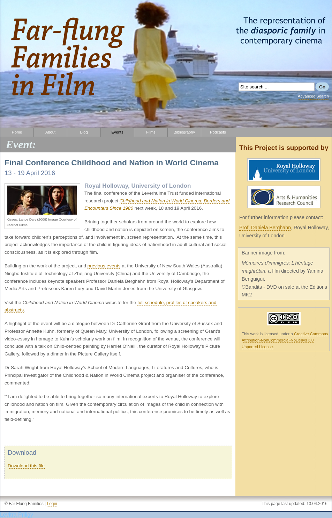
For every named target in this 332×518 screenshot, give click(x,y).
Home (17, 132)
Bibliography (184, 132)
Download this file (26, 465)
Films (150, 132)
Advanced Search (313, 96)
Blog (84, 132)
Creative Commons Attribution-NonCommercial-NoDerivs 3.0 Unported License (285, 340)
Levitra (8, 515)
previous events (104, 265)
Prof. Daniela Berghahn (265, 227)
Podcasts (218, 132)
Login (52, 503)
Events (117, 132)
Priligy (25, 515)
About (50, 132)
